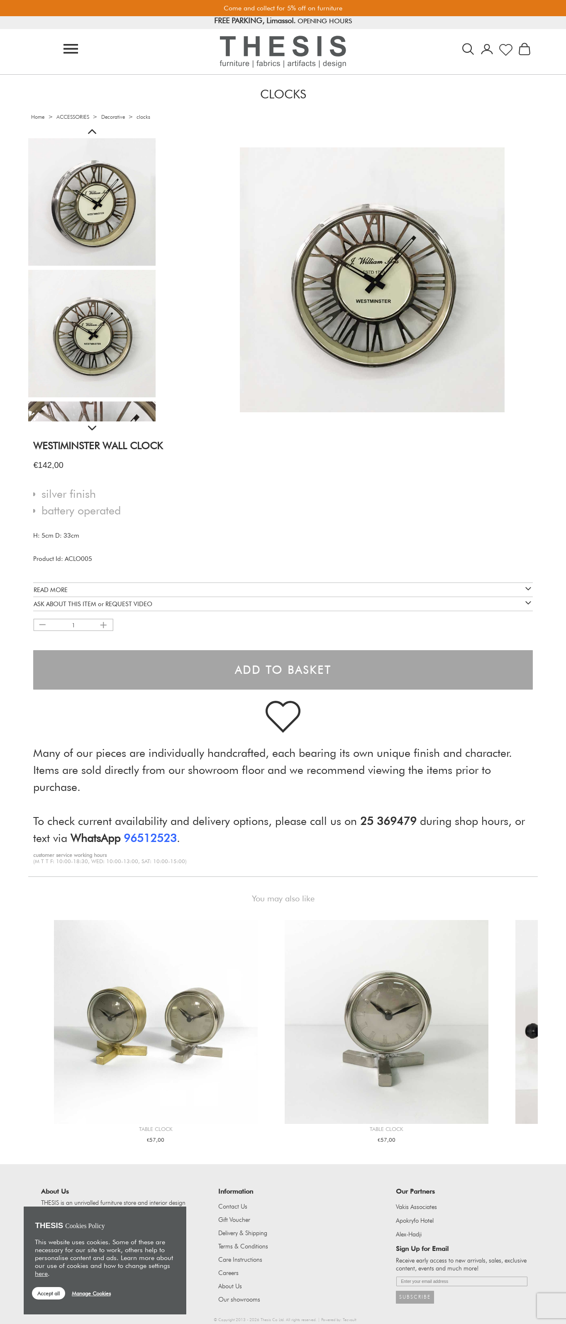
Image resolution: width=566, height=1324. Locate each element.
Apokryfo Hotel (415, 1220)
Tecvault (349, 1319)
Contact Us (232, 1206)
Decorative (113, 117)
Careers (228, 1273)
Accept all (48, 1293)
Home (37, 117)
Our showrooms (239, 1299)
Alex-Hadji (409, 1234)
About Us (230, 1286)
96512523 (150, 837)
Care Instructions (240, 1259)
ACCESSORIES (72, 117)
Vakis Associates (416, 1207)
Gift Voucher (234, 1220)
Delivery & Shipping (242, 1233)
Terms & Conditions (243, 1246)
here (41, 1274)
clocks (143, 117)
